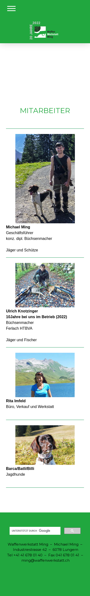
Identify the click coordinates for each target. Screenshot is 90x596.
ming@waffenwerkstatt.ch (45, 560)
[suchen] (34, 531)
